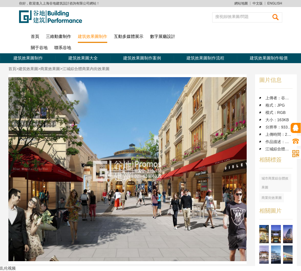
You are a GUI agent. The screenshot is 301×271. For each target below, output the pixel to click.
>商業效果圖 (49, 68)
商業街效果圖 (272, 198)
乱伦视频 (8, 268)
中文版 (258, 3)
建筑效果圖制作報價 (269, 58)
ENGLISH (274, 3)
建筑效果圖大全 (83, 58)
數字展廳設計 (162, 36)
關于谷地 (39, 47)
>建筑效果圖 (27, 68)
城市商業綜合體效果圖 (275, 182)
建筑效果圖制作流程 (205, 58)
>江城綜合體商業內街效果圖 (84, 68)
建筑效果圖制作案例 (142, 58)
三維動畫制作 (58, 36)
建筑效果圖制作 (92, 36)
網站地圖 (241, 3)
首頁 (35, 36)
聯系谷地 (62, 47)
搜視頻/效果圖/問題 (232, 16)
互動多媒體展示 (128, 36)
